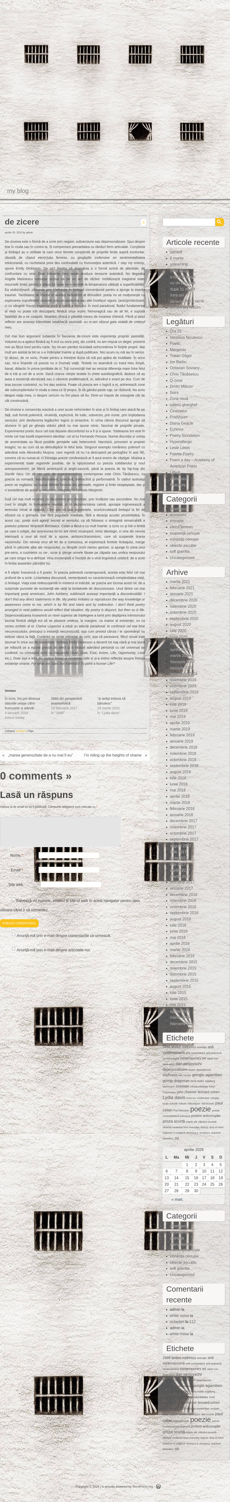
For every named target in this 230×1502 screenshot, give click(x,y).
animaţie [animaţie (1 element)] (202, 1047)
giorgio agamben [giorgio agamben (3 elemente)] (207, 1075)
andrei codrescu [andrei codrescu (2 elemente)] (183, 1047)
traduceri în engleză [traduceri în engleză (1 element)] (174, 1132)
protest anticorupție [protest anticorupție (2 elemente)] (205, 1116)
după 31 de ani (182, 289)
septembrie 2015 (184, 980)
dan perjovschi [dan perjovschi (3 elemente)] (189, 1064)
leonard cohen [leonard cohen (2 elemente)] (208, 1092)
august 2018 (180, 772)
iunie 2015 (179, 999)
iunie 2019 (179, 711)
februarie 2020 (182, 661)
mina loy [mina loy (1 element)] (191, 1098)
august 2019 (180, 698)
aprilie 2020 (180, 649)
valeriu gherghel (183, 405)
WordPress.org (142, 1486)
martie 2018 (180, 803)
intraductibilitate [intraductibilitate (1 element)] (199, 1086)
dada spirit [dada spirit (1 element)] (168, 1064)
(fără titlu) (178, 270)
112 (192, 1322)
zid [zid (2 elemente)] (176, 1138)
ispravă (176, 252)
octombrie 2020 (183, 612)
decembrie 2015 (183, 962)
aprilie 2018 (180, 796)
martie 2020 (180, 655)
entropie (177, 521)
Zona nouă (179, 399)
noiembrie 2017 (183, 827)
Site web (15, 890)
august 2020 (180, 625)
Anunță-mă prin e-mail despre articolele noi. (54, 956)
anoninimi (178, 515)
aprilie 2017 (180, 870)
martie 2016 (180, 950)
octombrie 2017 (183, 833)
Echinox (177, 429)
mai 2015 (178, 1005)
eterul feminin (181, 527)
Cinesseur (178, 411)
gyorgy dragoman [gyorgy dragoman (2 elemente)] (176, 1081)
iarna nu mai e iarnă (187, 301)
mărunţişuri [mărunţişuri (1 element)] (194, 1103)
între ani (177, 295)
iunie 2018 (179, 784)
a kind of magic (183, 277)
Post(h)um (179, 417)
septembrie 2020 (184, 619)
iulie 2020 (178, 631)
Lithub (175, 472)
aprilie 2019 (180, 723)
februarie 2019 (182, 735)
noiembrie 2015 (183, 968)
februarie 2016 (182, 956)
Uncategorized (182, 558)
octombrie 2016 (183, 907)
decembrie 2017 (183, 821)
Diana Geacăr (182, 423)
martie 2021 (180, 582)
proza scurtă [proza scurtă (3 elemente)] (174, 1121)
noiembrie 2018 (183, 753)
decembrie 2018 (183, 747)
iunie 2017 (179, 858)
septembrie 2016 (184, 913)
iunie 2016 (179, 931)
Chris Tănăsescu (184, 374)
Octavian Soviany (185, 368)
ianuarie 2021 (181, 594)
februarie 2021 (182, 588)
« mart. (178, 1199)
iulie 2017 (178, 851)
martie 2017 (180, 876)
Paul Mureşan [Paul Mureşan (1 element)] (181, 1110)
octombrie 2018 (183, 760)
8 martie (177, 258)
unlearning (179, 264)
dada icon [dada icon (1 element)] (212, 1058)
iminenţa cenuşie (184, 539)
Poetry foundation (185, 435)
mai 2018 (178, 790)
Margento (178, 350)
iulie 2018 (178, 778)
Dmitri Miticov (181, 386)
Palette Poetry (182, 454)
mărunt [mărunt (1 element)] (182, 1103)
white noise (179, 1316)
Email (17, 876)
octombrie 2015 (183, 974)
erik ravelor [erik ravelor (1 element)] (184, 1075)
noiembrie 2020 (183, 606)
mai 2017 (178, 864)
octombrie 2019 (183, 686)
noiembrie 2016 (183, 901)
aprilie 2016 (180, 944)
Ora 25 (176, 331)
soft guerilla (180, 551)
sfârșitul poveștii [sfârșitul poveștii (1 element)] (207, 1121)
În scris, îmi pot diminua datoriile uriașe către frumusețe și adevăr (22, 703)
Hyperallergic (181, 442)
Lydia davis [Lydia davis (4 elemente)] (174, 1097)
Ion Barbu (178, 362)
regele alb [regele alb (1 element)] (191, 1121)
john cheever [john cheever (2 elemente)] (187, 1092)
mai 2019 (178, 717)
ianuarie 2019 (181, 741)
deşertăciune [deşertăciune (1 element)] (203, 1069)
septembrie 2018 (184, 766)
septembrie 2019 (184, 692)
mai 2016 (178, 938)
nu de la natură (183, 283)
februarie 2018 (182, 809)
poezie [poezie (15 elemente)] (200, 1109)
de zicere (22, 221)
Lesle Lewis (180, 448)
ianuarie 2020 (181, 668)
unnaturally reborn (185, 307)
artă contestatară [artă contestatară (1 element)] (195, 1052)
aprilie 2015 (180, 1011)
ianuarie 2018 (181, 815)
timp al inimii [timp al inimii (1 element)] (216, 1127)
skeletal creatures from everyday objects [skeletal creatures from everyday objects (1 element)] (185, 1127)
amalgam (21, 730)
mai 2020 (178, 643)
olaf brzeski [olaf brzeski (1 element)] (207, 1103)
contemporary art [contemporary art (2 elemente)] (193, 1058)
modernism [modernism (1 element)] (203, 1098)
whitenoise (179, 478)
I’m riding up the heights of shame (113, 755)
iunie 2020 (179, 637)
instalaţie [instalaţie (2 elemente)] (182, 1086)
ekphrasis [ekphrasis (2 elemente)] (170, 1075)
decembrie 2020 (183, 600)
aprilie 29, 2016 (13, 232)
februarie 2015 (182, 1023)
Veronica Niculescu (186, 337)
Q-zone (176, 380)
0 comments (31, 776)
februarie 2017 (182, 882)
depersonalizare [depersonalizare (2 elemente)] (175, 1069)
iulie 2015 (178, 993)
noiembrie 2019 (183, 680)
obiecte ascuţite (183, 545)
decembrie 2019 (183, 674)
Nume (16, 861)
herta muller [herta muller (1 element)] (197, 1081)
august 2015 (180, 986)
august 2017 (180, 845)
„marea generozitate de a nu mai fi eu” (40, 755)
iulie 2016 (178, 925)
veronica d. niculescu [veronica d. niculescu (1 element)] (198, 1132)
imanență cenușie (185, 533)
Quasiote (177, 485)
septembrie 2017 (184, 839)
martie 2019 (180, 729)
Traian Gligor (181, 356)
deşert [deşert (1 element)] (192, 1069)
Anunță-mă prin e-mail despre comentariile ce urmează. (64, 941)
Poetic (175, 343)
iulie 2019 (178, 704)
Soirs (174, 393)
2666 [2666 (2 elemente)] (166, 1047)
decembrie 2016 (183, 895)
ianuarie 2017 (181, 888)
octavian (177, 1322)
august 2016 (180, 919)
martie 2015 (180, 1017)
